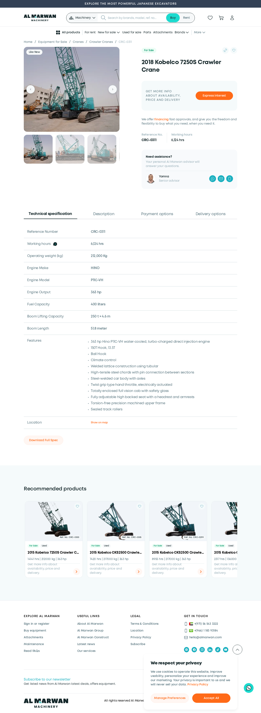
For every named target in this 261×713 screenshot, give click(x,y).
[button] (82, 18)
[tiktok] (217, 649)
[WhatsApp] (212, 179)
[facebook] (194, 649)
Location (136, 630)
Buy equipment (35, 630)
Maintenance (34, 644)
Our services (86, 651)
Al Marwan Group (90, 630)
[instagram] (202, 649)
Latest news (86, 644)
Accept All (211, 698)
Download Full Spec (43, 440)
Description (103, 214)
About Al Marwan (90, 624)
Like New (34, 52)
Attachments (163, 32)
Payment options (157, 214)
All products (67, 32)
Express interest (214, 95)
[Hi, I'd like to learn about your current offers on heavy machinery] (249, 688)
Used (44, 546)
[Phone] (229, 179)
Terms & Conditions (144, 624)
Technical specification (50, 214)
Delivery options (211, 214)
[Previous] (30, 89)
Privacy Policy (197, 684)
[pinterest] (186, 649)
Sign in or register (36, 624)
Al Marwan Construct (93, 637)
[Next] (112, 89)
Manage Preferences (169, 698)
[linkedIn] (210, 649)
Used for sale (131, 32)
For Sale (149, 50)
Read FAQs (31, 651)
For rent (90, 32)
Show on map (99, 422)
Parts (147, 32)
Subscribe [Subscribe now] (137, 644)
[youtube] (225, 649)
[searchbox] (135, 18)
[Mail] (221, 179)
